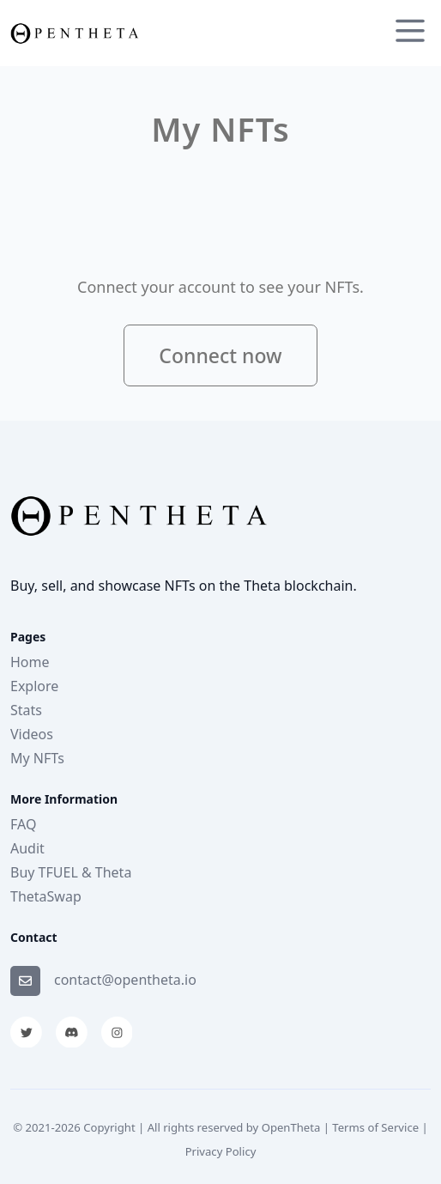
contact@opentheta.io (125, 979)
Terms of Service (375, 1127)
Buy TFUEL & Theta (70, 872)
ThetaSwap (46, 896)
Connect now (220, 355)
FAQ (23, 824)
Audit (27, 848)
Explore (34, 686)
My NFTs (37, 758)
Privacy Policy (221, 1151)
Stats (26, 710)
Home (30, 662)
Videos (31, 734)
